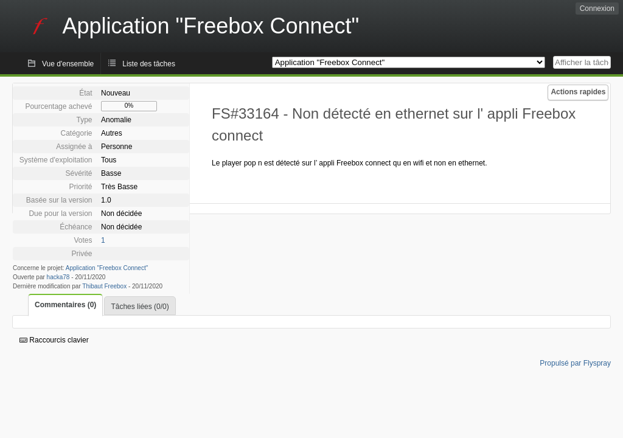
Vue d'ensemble (68, 64)
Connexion (597, 8)
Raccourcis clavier (54, 340)
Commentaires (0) (65, 305)
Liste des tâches (148, 64)
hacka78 (58, 277)
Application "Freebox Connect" (107, 268)
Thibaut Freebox (104, 286)
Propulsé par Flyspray (575, 363)
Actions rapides (578, 92)
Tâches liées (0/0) (140, 306)
